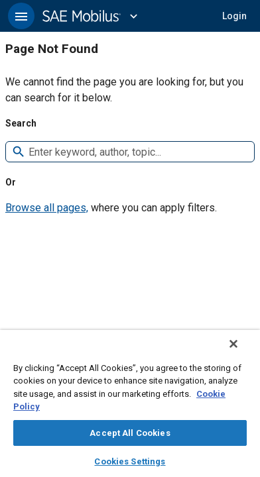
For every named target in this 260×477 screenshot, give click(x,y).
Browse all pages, (46, 207)
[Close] (243, 352)
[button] (21, 16)
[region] (130, 408)
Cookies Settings (129, 461)
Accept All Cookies (130, 433)
